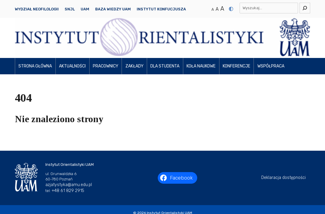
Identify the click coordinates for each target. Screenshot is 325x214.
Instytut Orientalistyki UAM (169, 179)
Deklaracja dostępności (283, 144)
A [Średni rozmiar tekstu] (217, 9)
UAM (85, 9)
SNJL (70, 9)
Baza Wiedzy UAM (113, 9)
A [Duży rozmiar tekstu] (222, 8)
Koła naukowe (201, 32)
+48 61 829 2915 (68, 157)
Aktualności (72, 32)
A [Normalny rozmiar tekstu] (212, 9)
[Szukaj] (304, 8)
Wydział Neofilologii (37, 9)
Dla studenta (164, 32)
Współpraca (270, 32)
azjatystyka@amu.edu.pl (68, 151)
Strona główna (35, 32)
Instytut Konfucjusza (161, 9)
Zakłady (134, 32)
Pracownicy (105, 32)
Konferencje (236, 32)
